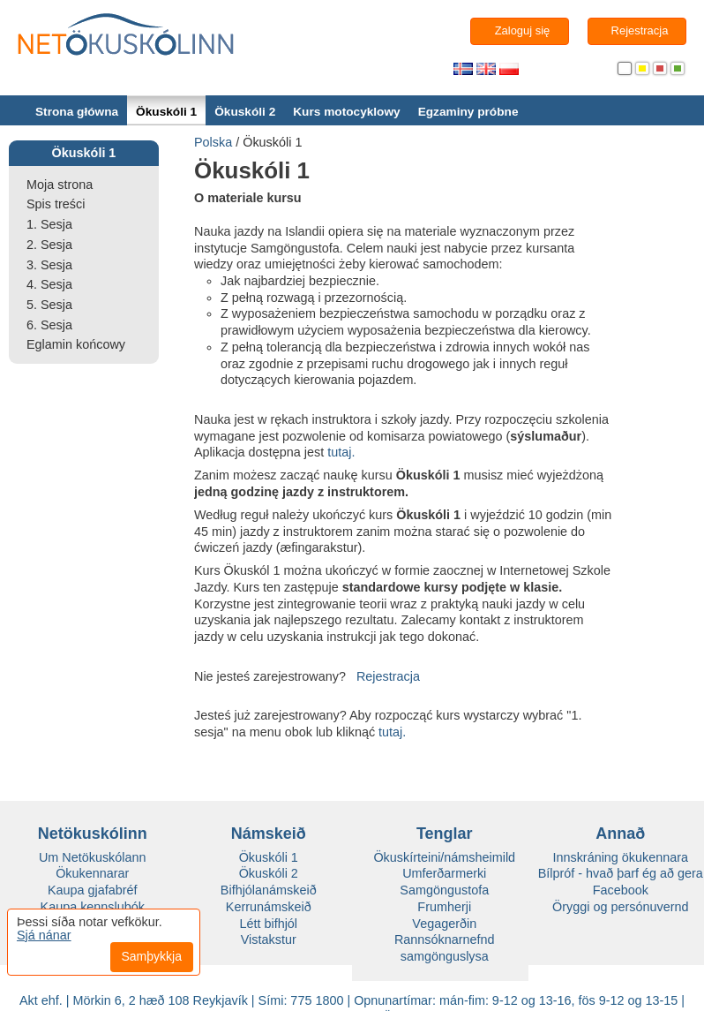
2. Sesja (49, 245)
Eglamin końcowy (75, 344)
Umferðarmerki (444, 873)
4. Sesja (49, 284)
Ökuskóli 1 (166, 111)
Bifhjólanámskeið (269, 890)
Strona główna (76, 111)
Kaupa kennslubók (93, 907)
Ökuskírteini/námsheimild (444, 857)
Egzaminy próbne (468, 111)
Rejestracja (388, 676)
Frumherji (444, 907)
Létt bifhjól (268, 924)
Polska (213, 142)
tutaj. (341, 452)
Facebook (620, 890)
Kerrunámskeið (268, 907)
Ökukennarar (92, 873)
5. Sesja (49, 305)
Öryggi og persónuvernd (620, 907)
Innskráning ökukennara (620, 857)
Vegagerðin (444, 924)
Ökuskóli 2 (244, 111)
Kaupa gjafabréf (93, 890)
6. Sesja (49, 325)
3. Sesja (49, 265)
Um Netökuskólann (92, 857)
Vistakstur (268, 939)
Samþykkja (152, 956)
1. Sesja (49, 224)
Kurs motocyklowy (346, 111)
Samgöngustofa (444, 890)
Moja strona (59, 184)
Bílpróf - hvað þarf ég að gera (620, 873)
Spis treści (55, 204)
